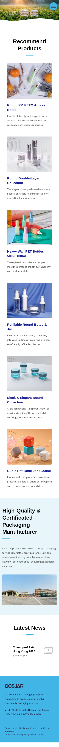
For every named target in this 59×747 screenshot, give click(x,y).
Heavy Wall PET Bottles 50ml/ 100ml (25, 254)
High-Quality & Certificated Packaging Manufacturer (21, 525)
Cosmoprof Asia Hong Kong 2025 (24, 654)
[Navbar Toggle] (53, 6)
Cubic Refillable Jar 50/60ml (29, 471)
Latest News (29, 632)
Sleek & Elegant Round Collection (25, 400)
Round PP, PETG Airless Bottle (26, 107)
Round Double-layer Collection (23, 180)
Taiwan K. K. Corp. (31, 733)
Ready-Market (37, 739)
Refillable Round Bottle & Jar (27, 327)
